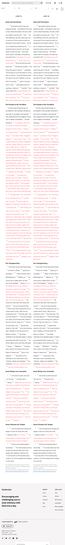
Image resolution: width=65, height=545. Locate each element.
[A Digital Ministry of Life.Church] (32, 521)
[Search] (25, 3)
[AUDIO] (52, 9)
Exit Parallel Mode (62, 9)
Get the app (48, 2)
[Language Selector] (54, 2)
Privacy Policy (5, 532)
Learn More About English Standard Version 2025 (16, 471)
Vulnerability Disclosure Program (9, 534)
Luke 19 (8, 8)
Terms (10, 532)
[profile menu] (60, 2)
